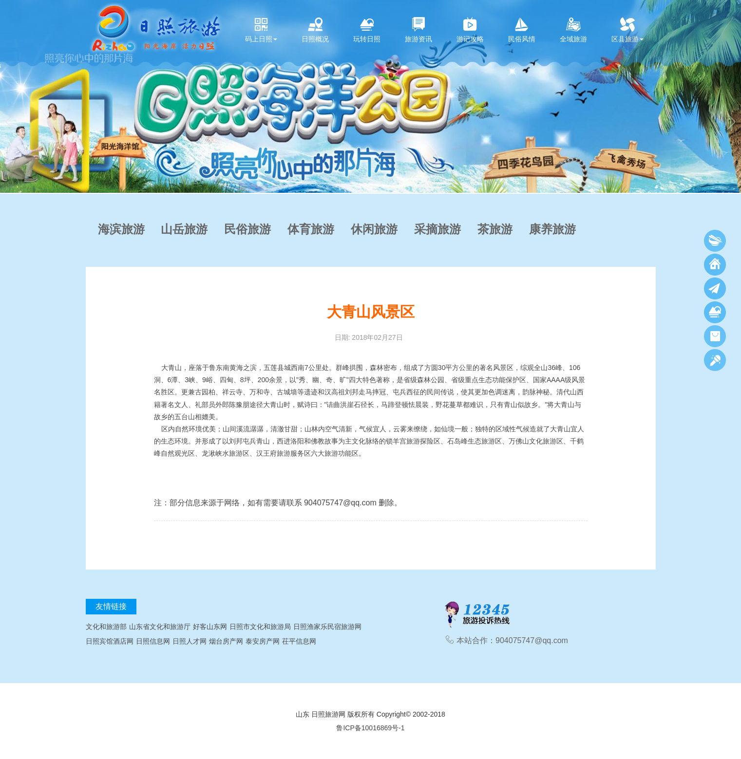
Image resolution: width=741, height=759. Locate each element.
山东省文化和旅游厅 (159, 626)
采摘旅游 (437, 229)
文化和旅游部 (106, 626)
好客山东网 (210, 626)
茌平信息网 (299, 641)
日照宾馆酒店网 (109, 641)
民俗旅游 (247, 229)
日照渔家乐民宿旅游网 (327, 626)
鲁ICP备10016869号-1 (370, 728)
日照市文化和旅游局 (260, 626)
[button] (9, 96)
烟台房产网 (226, 641)
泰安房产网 (263, 641)
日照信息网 (153, 641)
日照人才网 (189, 641)
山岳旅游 (184, 229)
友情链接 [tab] (111, 606)
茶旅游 (495, 229)
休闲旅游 (374, 229)
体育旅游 (310, 229)
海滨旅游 (121, 229)
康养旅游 (552, 229)
